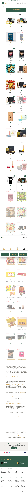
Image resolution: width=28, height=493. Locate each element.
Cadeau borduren (23, 484)
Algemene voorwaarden (12, 491)
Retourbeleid (24, 491)
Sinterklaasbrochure (17, 481)
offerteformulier (22, 437)
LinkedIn (22, 471)
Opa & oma (16, 472)
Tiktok (22, 472)
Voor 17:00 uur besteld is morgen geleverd (14, 0)
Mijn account (9, 471)
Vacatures (9, 475)
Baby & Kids (16, 471)
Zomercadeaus (23, 481)
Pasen (2, 486)
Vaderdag (2, 479)
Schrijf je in (14, 448)
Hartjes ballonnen (23, 485)
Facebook (22, 470)
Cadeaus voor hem (17, 470)
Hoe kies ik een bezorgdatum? (10, 483)
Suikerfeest (2, 487)
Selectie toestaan (14, 254)
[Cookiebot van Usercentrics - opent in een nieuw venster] (24, 237)
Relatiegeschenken (17, 482)
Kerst (2, 481)
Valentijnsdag (2, 485)
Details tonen (24, 251)
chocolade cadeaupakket (8, 405)
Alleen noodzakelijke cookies (5, 254)
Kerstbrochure (16, 480)
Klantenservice (9, 472)
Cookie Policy (21, 491)
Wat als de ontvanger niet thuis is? (10, 485)
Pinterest (22, 473)
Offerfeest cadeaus (23, 482)
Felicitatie (2, 482)
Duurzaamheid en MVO (10, 473)
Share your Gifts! (10, 470)
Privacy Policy (17, 491)
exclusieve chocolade (22, 392)
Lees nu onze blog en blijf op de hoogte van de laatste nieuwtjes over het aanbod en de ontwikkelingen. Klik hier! (3, 472)
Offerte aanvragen (17, 479)
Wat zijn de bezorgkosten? (9, 480)
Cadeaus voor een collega (17, 483)
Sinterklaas (2, 480)
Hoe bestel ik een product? (10, 482)
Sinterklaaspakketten (17, 486)
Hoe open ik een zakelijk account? (10, 487)
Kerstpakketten (16, 485)
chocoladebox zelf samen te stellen (10, 413)
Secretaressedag (16, 484)
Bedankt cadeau (3, 484)
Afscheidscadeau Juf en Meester (23, 480)
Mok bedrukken (23, 486)
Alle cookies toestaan (23, 254)
